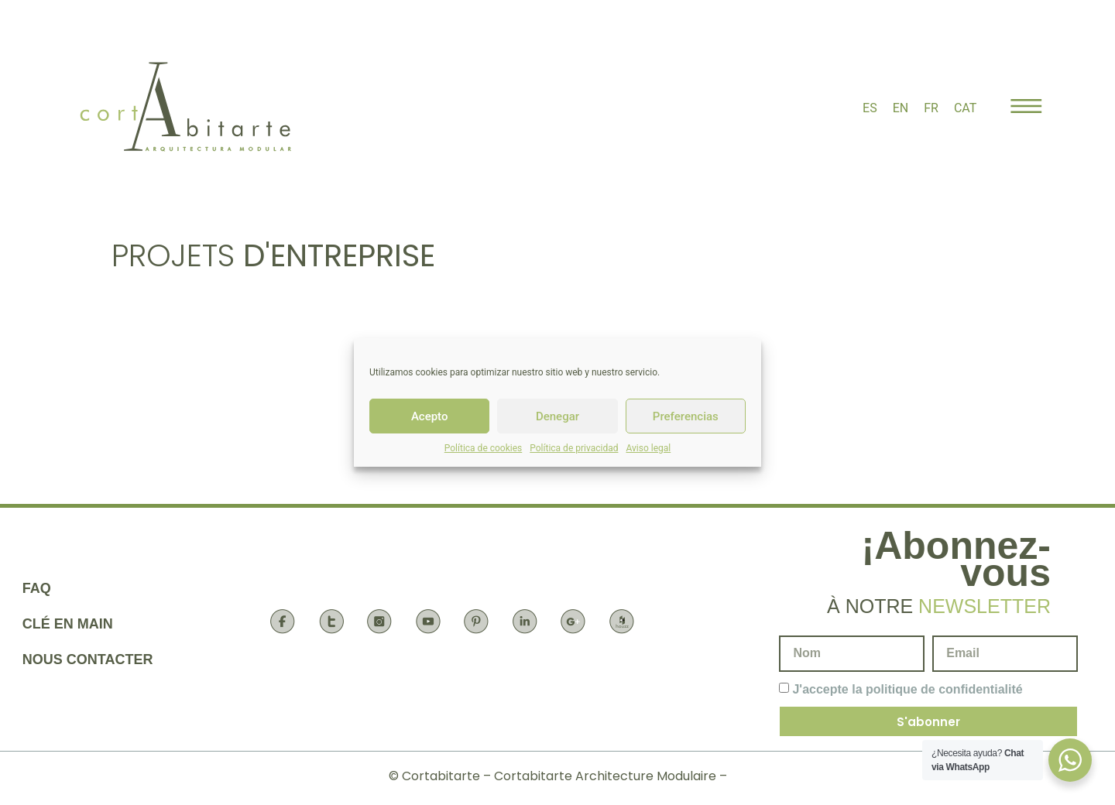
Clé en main (67, 624)
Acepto (429, 416)
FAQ (36, 588)
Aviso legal (648, 448)
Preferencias (686, 416)
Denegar (557, 416)
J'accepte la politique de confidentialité (907, 689)
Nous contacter (87, 659)
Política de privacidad (574, 448)
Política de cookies (483, 448)
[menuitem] (870, 108)
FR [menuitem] (931, 108)
